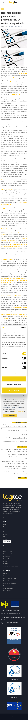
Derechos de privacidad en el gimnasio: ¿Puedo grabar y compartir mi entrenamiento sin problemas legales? (15, 425)
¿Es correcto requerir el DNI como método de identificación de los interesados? (17, 467)
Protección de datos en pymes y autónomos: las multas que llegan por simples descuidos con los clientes (14, 429)
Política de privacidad (19, 411)
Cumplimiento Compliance (8, 558)
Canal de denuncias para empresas (10, 566)
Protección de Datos (7, 551)
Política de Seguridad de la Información (11, 578)
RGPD (3, 8)
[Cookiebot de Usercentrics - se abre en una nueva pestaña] (20, 328)
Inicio (4, 524)
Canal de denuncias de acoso (9, 583)
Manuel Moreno (18, 26)
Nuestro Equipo (6, 549)
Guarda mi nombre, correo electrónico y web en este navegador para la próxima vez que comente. (14, 395)
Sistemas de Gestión (7, 554)
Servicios (5, 529)
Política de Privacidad (7, 576)
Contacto (5, 539)
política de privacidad (16, 407)
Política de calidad (7, 590)
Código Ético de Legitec (8, 588)
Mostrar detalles (19, 373)
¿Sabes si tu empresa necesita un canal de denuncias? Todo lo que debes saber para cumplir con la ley (14, 441)
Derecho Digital (6, 556)
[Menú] (4, 2)
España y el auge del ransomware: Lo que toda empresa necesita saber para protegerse (15, 437)
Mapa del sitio (6, 585)
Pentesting (5, 563)
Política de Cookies (7, 581)
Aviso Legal (5, 573)
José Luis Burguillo (11, 454)
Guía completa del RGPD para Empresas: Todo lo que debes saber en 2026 (14, 433)
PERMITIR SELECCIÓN (14, 384)
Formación (5, 534)
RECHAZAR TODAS (14, 390)
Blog (4, 536)
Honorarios (5, 531)
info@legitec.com (6, 407)
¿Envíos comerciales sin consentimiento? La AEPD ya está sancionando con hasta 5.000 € (17, 450)
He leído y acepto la (14, 411)
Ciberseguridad (7, 541)
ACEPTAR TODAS (14, 379)
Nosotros (5, 527)
